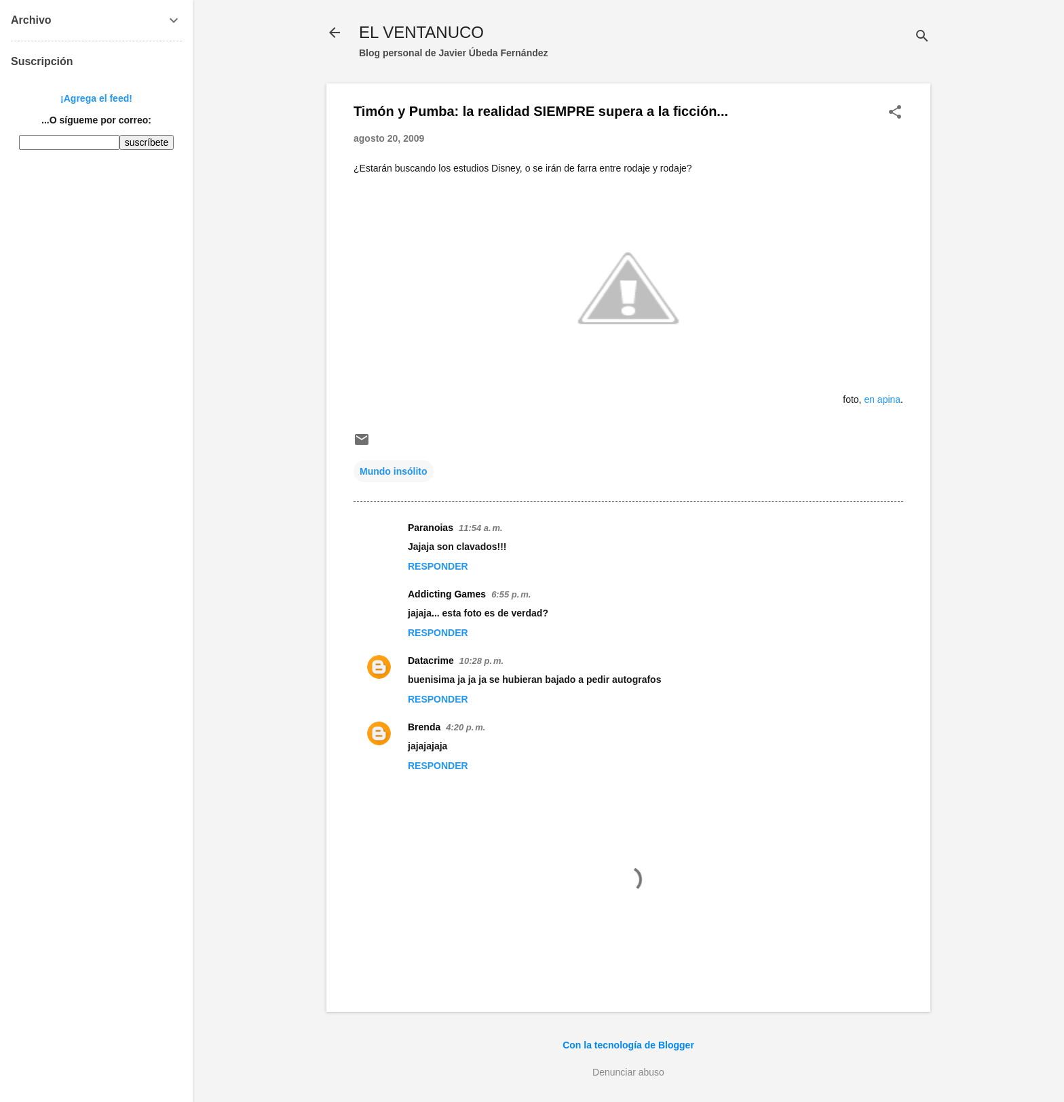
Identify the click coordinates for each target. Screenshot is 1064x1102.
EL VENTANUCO (421, 32)
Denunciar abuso (628, 1072)
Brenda (424, 727)
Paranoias (430, 527)
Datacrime (431, 660)
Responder (438, 566)
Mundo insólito (394, 471)
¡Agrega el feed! (96, 98)
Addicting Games (447, 594)
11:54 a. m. (481, 528)
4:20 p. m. (465, 727)
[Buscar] (922, 37)
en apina (882, 399)
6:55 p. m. (511, 594)
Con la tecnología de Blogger (628, 1045)
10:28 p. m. (481, 661)
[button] (895, 113)
